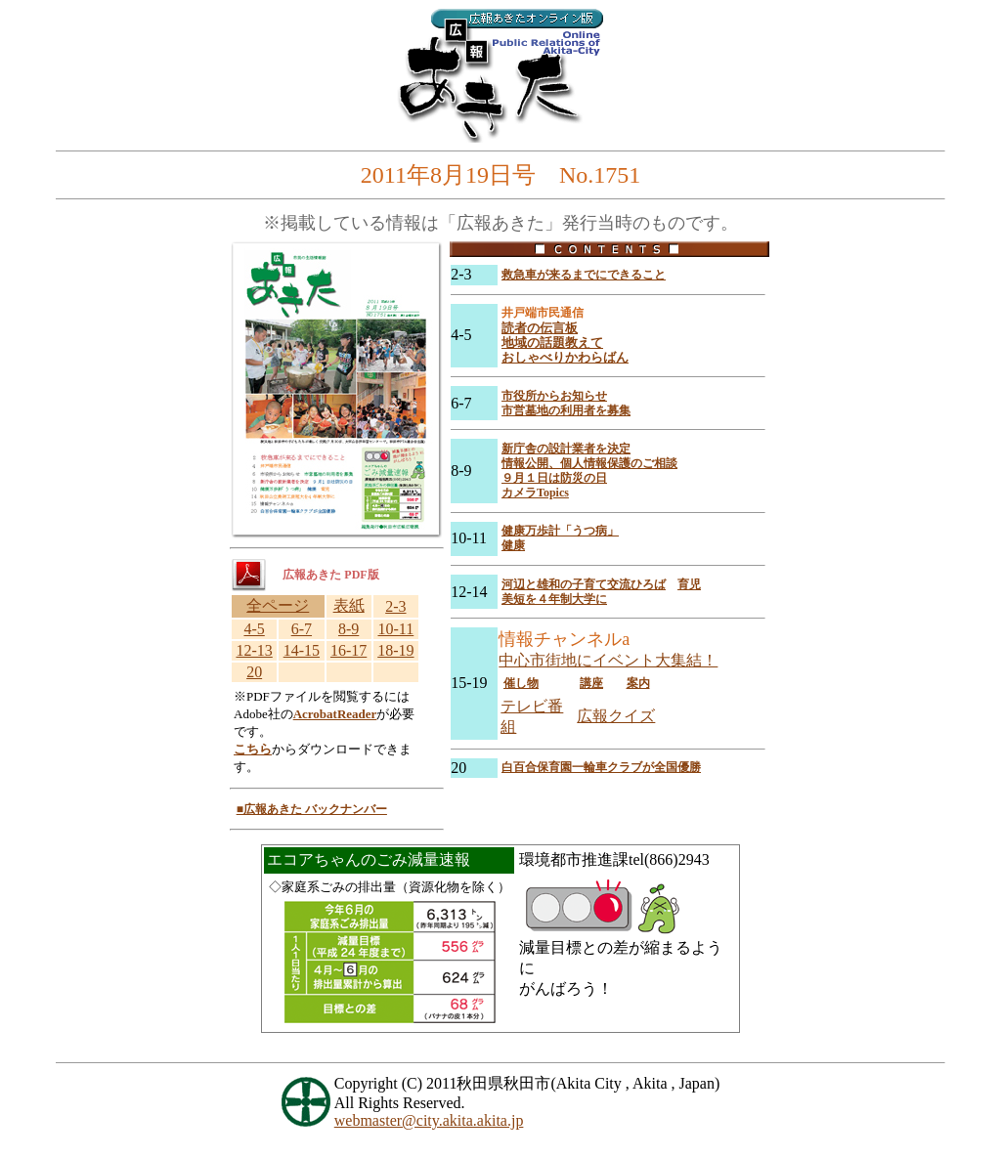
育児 (689, 584)
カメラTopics (535, 492)
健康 (513, 545)
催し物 (521, 683)
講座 (591, 683)
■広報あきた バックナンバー (312, 809)
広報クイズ (616, 716)
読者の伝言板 (539, 328)
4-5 (253, 629)
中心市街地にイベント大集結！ (608, 660)
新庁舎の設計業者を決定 (566, 448)
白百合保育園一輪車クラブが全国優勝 (601, 767)
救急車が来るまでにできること (583, 274)
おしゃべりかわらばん (565, 357)
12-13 (254, 650)
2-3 (395, 606)
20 (254, 672)
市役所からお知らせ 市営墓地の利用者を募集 (566, 403)
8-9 (348, 629)
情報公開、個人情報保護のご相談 (589, 463)
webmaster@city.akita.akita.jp (429, 1120)
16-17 (348, 650)
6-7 (301, 629)
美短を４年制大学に (554, 599)
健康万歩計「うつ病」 (560, 530)
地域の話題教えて (552, 342)
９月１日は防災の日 (554, 478)
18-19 (395, 650)
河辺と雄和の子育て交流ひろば (583, 584)
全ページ (277, 605)
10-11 (396, 629)
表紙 (349, 605)
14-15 (301, 650)
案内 (638, 683)
